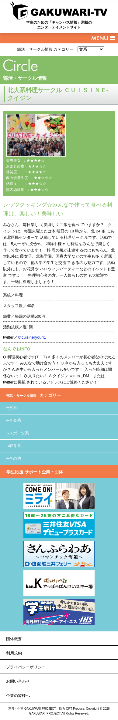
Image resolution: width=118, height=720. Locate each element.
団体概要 (14, 639)
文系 (13, 407)
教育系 (15, 445)
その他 (15, 458)
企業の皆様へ (18, 695)
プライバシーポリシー (26, 667)
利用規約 (14, 653)
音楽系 (15, 420)
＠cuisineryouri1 (32, 337)
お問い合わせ (18, 681)
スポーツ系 (19, 433)
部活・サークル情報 (25, 78)
